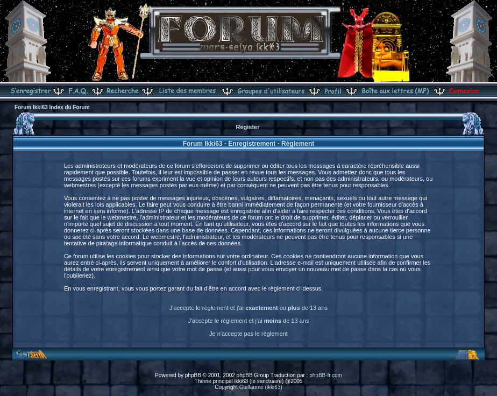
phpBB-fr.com (325, 375)
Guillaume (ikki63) (260, 387)
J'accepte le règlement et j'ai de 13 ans (248, 320)
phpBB (193, 375)
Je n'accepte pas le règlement (248, 333)
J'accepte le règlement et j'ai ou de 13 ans (248, 308)
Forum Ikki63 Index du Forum (52, 107)
